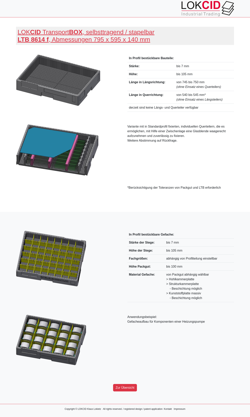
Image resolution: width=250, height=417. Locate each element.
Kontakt (168, 409)
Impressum (179, 409)
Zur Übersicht (125, 387)
